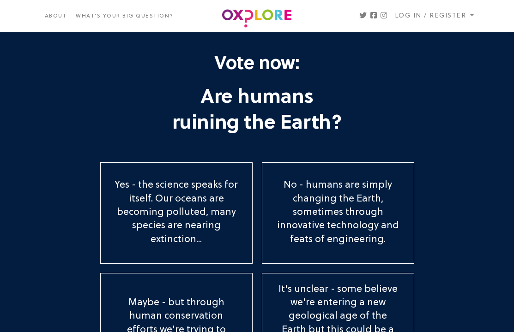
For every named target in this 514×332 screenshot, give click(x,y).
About (56, 16)
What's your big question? (125, 16)
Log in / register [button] (432, 15)
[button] (363, 16)
